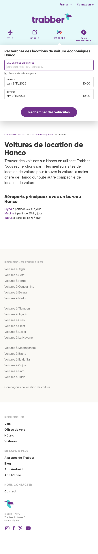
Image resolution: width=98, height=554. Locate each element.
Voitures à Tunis (14, 377)
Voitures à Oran (14, 320)
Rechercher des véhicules (49, 112)
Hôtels (9, 435)
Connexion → (85, 4)
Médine (9, 213)
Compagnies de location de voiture (27, 387)
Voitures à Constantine (19, 286)
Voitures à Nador (15, 298)
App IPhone (12, 475)
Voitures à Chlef (14, 326)
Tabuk (8, 218)
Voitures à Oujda (15, 365)
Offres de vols (14, 429)
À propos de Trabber (19, 457)
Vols (7, 424)
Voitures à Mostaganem (20, 348)
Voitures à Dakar (15, 332)
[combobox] (49, 65)
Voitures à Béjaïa (15, 292)
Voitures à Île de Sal (17, 359)
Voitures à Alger (14, 269)
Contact (10, 491)
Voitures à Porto (15, 281)
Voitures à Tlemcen (17, 308)
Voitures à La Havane (18, 337)
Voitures (10, 441)
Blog (7, 463)
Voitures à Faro (14, 371)
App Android (13, 469)
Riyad (8, 209)
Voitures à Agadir (15, 314)
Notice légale (11, 520)
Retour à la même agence (22, 73)
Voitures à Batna (15, 353)
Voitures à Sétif (14, 275)
